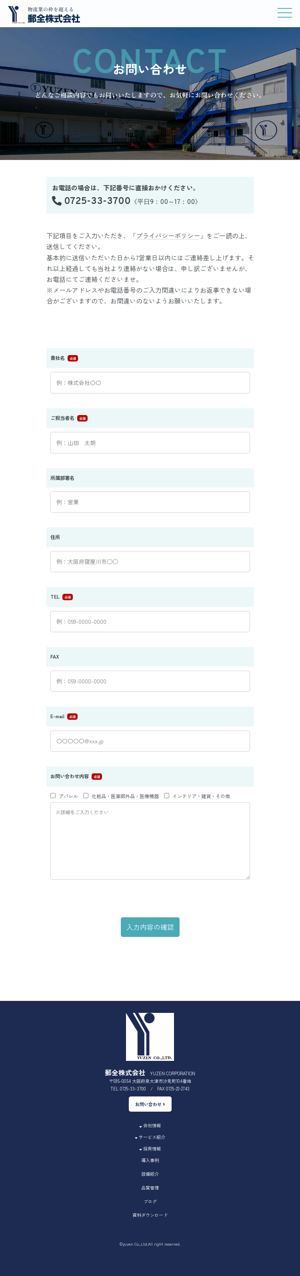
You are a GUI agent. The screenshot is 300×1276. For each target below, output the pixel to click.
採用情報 (150, 1148)
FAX (54, 656)
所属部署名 (62, 477)
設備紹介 (150, 1173)
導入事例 (150, 1160)
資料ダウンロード (150, 1215)
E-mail (57, 716)
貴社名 (57, 357)
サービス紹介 (150, 1137)
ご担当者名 (62, 417)
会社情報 (150, 1125)
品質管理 (150, 1187)
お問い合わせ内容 (69, 776)
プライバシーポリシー (168, 235)
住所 (55, 537)
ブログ (150, 1201)
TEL (55, 596)
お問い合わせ (150, 1104)
